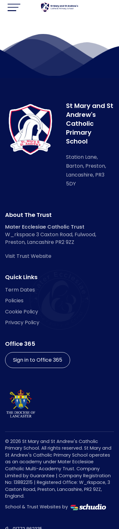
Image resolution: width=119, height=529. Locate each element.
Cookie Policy (21, 311)
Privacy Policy (22, 322)
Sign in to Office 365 (37, 360)
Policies (14, 300)
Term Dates (20, 289)
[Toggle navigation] (14, 7)
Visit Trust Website (28, 256)
